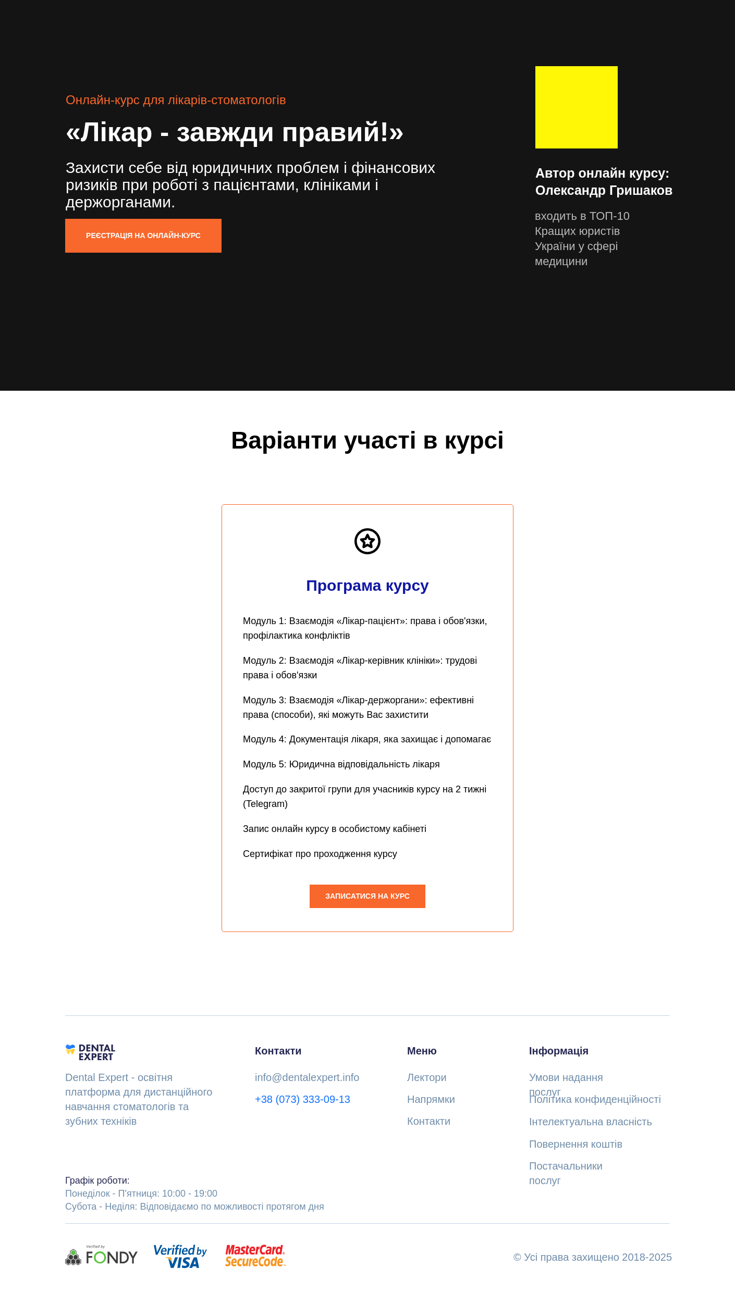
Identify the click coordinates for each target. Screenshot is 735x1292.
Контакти (428, 1121)
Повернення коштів (575, 1144)
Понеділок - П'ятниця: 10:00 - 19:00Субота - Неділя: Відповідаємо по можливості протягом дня (194, 1194)
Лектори (427, 1078)
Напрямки (431, 1099)
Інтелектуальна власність (590, 1122)
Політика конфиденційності (595, 1099)
